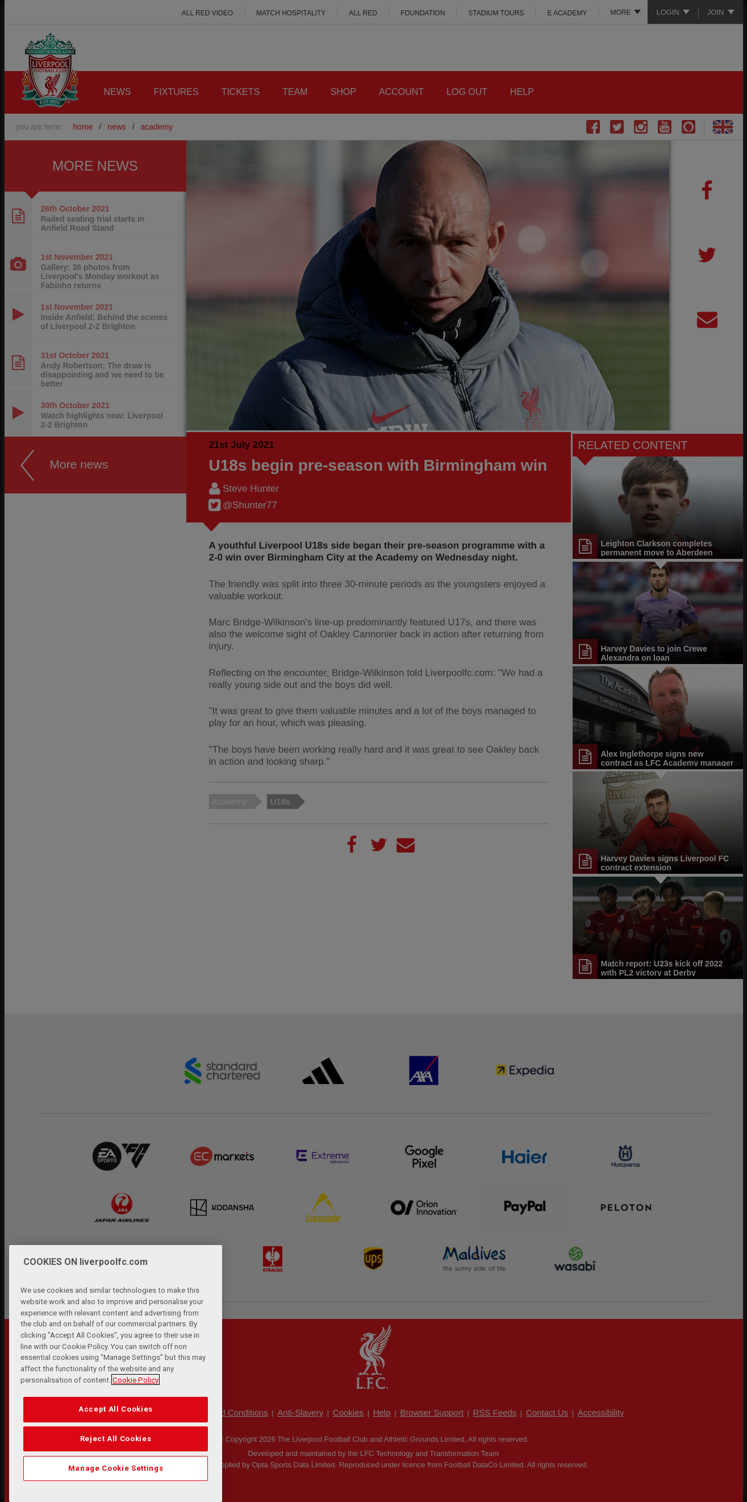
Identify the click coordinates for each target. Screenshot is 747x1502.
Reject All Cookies (116, 1461)
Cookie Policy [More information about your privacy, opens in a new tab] (135, 1403)
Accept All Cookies (115, 1432)
